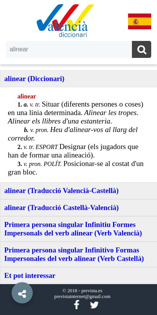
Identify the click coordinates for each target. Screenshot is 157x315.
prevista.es (91, 290)
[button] (7, 275)
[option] (78, 157)
